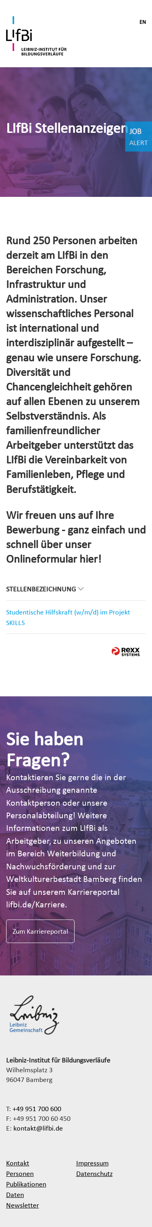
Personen (20, 1173)
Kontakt (17, 1163)
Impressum (92, 1163)
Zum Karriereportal (40, 931)
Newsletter (22, 1205)
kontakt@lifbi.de (38, 1128)
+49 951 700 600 (37, 1108)
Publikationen (26, 1184)
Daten (15, 1194)
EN (142, 22)
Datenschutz (94, 1173)
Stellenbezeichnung (45, 589)
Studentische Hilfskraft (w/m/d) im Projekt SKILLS (68, 617)
